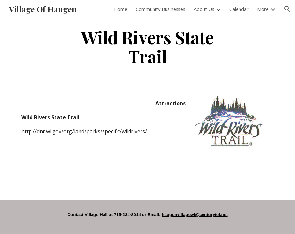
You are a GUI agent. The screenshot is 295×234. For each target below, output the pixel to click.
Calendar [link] (239, 9)
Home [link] (120, 9)
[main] (147, 46)
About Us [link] (204, 9)
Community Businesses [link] (160, 9)
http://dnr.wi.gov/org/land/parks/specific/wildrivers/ (84, 131)
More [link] (263, 9)
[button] (287, 9)
